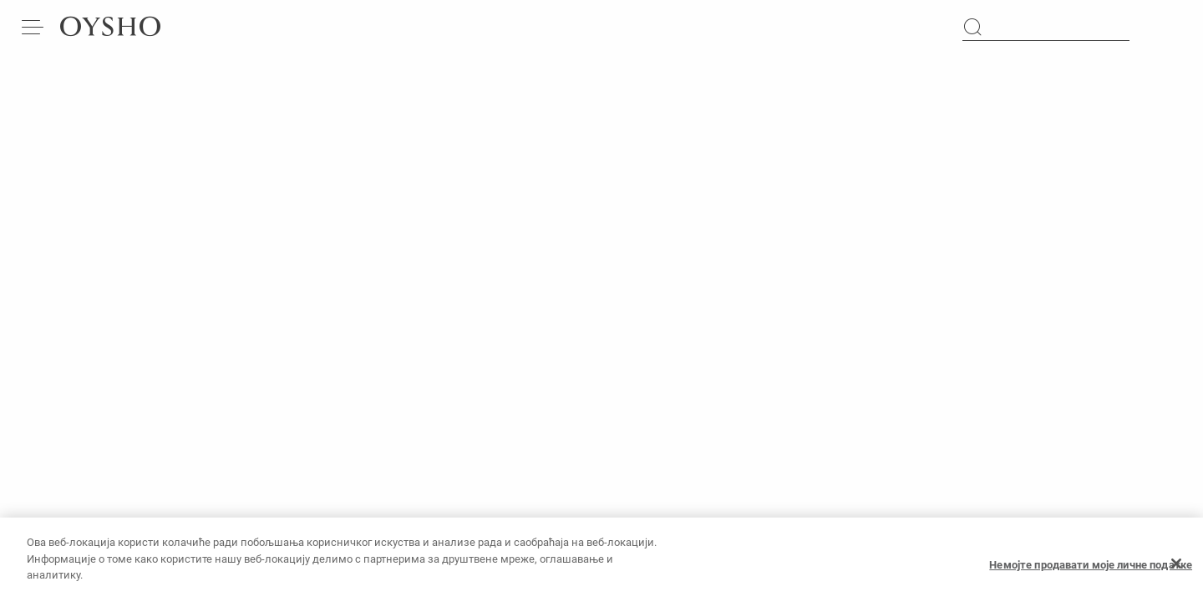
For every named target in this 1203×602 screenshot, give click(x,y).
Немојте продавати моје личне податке (1090, 571)
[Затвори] (1176, 571)
